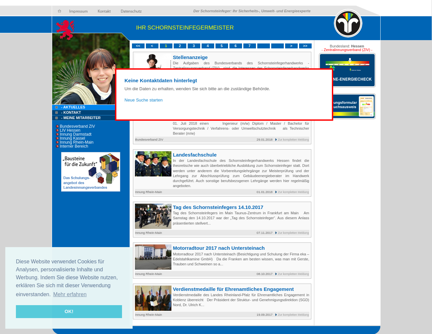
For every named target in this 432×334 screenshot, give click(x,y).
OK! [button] (69, 311)
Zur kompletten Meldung (293, 139)
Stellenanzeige (190, 57)
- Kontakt (70, 112)
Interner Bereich (74, 146)
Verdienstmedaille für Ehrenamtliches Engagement (233, 289)
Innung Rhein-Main (76, 142)
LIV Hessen (70, 130)
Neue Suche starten (144, 100)
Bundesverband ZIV (77, 126)
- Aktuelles (72, 107)
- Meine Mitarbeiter (81, 118)
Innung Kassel (72, 138)
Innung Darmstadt (76, 134)
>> (305, 46)
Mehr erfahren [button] (70, 294)
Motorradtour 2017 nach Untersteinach (219, 248)
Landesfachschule (195, 155)
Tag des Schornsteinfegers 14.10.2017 (218, 207)
